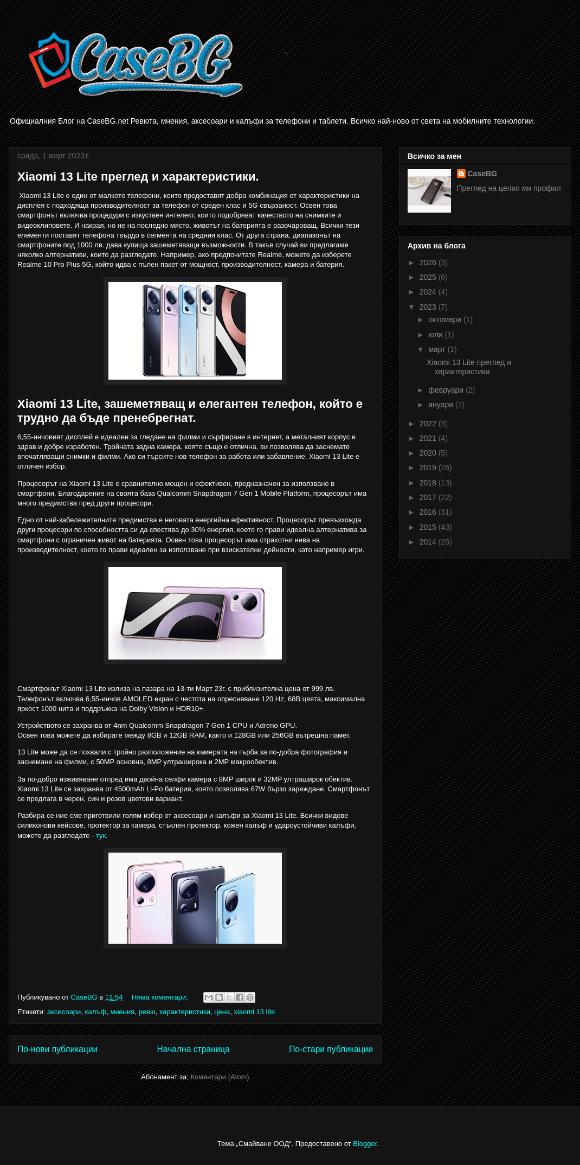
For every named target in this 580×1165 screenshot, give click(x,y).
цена (222, 1012)
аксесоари (64, 1012)
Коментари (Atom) (219, 1077)
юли (436, 334)
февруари (447, 390)
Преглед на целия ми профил (509, 188)
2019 (429, 467)
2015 (429, 527)
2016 (429, 512)
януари (441, 404)
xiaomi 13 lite (254, 1012)
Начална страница (193, 1049)
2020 (429, 453)
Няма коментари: (161, 997)
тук (101, 835)
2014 (429, 541)
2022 (429, 423)
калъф (96, 1012)
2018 (429, 482)
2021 (429, 438)
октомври (445, 319)
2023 (429, 307)
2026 (429, 262)
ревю (147, 1012)
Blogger (365, 1144)
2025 (429, 277)
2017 (429, 497)
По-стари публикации (331, 1049)
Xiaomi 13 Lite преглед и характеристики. (138, 176)
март (437, 349)
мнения (122, 1012)
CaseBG (482, 173)
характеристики (184, 1012)
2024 (429, 291)
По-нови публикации (57, 1049)
